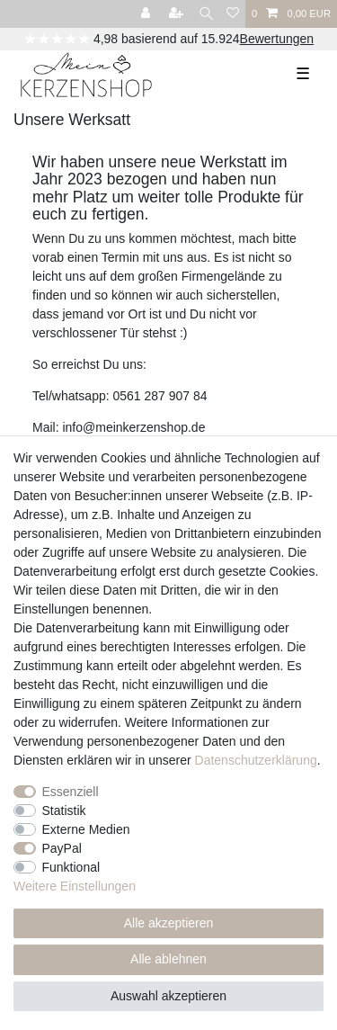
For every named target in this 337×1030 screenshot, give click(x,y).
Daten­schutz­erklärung (256, 760)
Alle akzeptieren (169, 923)
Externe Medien (86, 829)
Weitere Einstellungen (74, 886)
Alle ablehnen (168, 959)
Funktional (71, 867)
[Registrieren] (178, 14)
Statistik (64, 810)
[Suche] (206, 14)
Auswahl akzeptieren (168, 996)
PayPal (62, 848)
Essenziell (70, 791)
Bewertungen (277, 38)
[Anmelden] (147, 14)
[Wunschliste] (232, 14)
